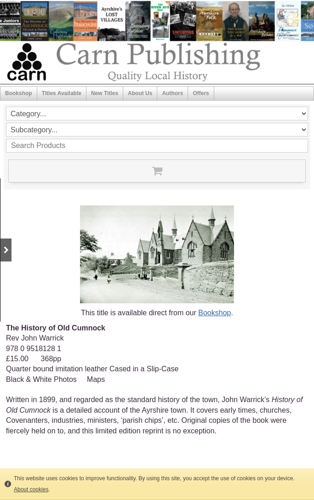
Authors (172, 93)
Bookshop (18, 93)
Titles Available (61, 93)
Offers (201, 93)
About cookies (31, 489)
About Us (140, 93)
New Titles (104, 93)
